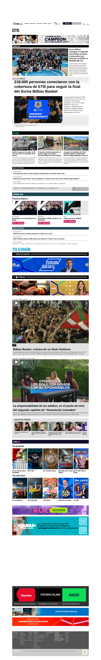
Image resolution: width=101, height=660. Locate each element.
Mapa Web (75, 651)
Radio (45, 23)
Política (29, 636)
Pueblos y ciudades (59, 639)
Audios (47, 636)
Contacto (70, 651)
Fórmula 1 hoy (36, 638)
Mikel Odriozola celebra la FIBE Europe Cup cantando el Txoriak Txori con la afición (38, 239)
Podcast (21, 642)
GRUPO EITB (76, 23)
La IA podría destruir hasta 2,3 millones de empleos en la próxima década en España (39, 184)
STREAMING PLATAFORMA (48, 604)
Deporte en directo (37, 647)
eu (86, 24)
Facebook (67, 633)
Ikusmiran (30, 638)
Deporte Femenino (37, 641)
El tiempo (57, 633)
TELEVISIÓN (21, 249)
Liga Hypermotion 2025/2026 (39, 637)
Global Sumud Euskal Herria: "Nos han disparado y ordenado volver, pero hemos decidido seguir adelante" (46, 178)
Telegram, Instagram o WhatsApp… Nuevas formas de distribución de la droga (38, 433)
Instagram (67, 636)
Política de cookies (47, 651)
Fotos (47, 634)
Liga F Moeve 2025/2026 (38, 636)
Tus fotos (76, 188)
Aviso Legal (40, 651)
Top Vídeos (48, 633)
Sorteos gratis (58, 635)
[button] (87, 208)
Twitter (66, 635)
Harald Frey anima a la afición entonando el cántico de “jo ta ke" (33, 233)
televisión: (15, 632)
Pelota (35, 642)
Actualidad (30, 633)
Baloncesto (36, 645)
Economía (30, 634)
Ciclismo (35, 643)
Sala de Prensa (58, 640)
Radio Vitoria (22, 636)
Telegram (67, 637)
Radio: (21, 632)
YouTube (67, 640)
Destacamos (23, 254)
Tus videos (76, 190)
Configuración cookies (56, 651)
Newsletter (67, 632)
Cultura (29, 637)
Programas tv (15, 634)
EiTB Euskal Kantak (24, 640)
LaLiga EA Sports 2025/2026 (39, 634)
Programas (22, 641)
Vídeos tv (14, 636)
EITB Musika (22, 638)
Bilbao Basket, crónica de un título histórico (42, 349)
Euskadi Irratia (22, 633)
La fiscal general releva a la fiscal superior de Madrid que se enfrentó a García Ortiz (39, 173)
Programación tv (16, 633)
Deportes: (36, 632)
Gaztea (21, 637)
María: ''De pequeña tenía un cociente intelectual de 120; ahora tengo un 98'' (73, 433)
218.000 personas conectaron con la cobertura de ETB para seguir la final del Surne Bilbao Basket (47, 86)
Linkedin (66, 639)
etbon (21, 277)
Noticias (26, 23)
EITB (15, 30)
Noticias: (30, 632)
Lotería (56, 637)
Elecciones (57, 636)
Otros (49, 23)
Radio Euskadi (23, 634)
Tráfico (57, 634)
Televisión (39, 23)
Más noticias (18, 168)
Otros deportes (36, 646)
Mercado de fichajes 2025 (39, 640)
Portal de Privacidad (33, 651)
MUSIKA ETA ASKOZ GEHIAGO (25, 604)
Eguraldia (30, 640)
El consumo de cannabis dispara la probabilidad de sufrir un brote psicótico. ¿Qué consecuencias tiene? (55, 434)
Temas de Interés (59, 638)
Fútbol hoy (36, 633)
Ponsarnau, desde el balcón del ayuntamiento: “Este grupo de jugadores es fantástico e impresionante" (45, 244)
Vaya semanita (16, 637)
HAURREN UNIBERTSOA (71, 604)
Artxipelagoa (22, 643)
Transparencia (64, 651)
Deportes (33, 23)
